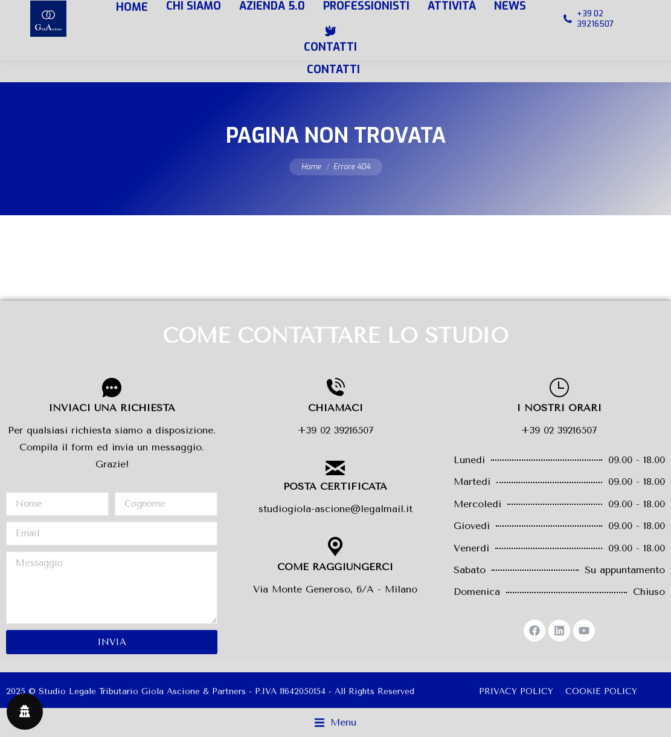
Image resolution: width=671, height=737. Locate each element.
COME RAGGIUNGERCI (335, 567)
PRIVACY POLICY (516, 691)
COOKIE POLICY (601, 691)
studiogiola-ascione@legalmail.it (335, 509)
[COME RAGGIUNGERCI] (335, 546)
